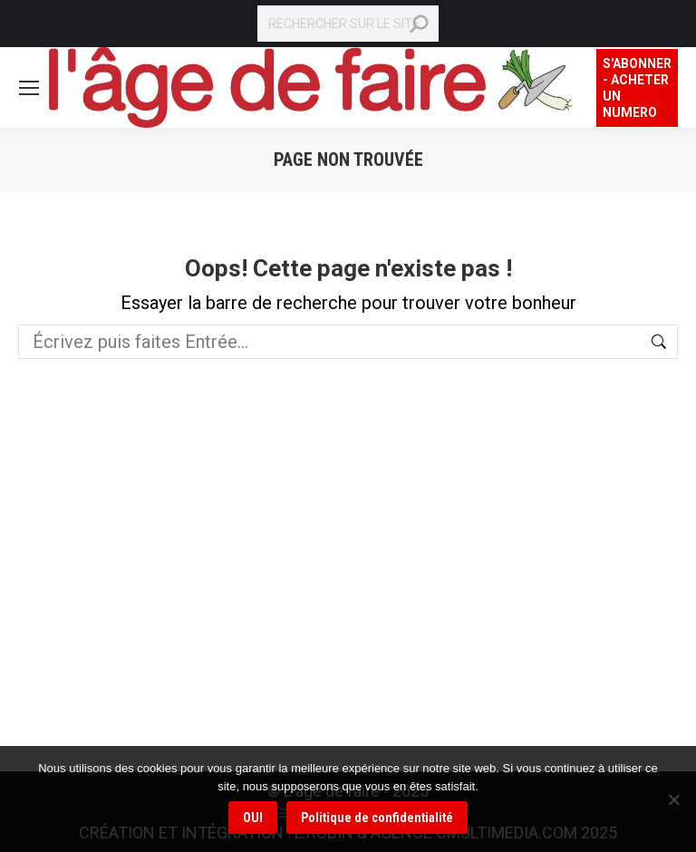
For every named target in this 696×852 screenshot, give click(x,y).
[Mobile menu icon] (29, 88)
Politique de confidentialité (377, 817)
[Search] (348, 23)
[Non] (673, 799)
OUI (253, 817)
